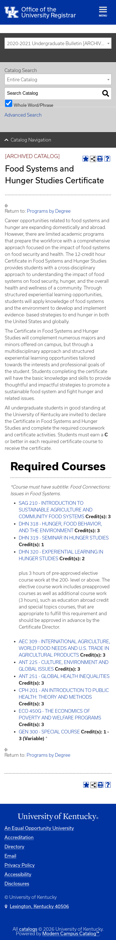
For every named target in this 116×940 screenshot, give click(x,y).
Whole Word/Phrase (33, 105)
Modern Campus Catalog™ (70, 933)
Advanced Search (23, 114)
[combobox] (58, 43)
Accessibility (17, 874)
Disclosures (16, 883)
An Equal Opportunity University (39, 828)
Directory (14, 846)
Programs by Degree (49, 211)
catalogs (28, 929)
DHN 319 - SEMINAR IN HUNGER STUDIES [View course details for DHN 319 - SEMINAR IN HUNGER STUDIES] (64, 537)
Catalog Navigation (31, 139)
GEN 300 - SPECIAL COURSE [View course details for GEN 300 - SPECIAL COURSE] (49, 731)
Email (10, 855)
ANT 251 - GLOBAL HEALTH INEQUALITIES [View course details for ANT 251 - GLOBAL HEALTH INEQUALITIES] (64, 676)
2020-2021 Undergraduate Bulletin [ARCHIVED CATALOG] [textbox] (59, 43)
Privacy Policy (19, 865)
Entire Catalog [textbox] (22, 79)
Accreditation (19, 837)
